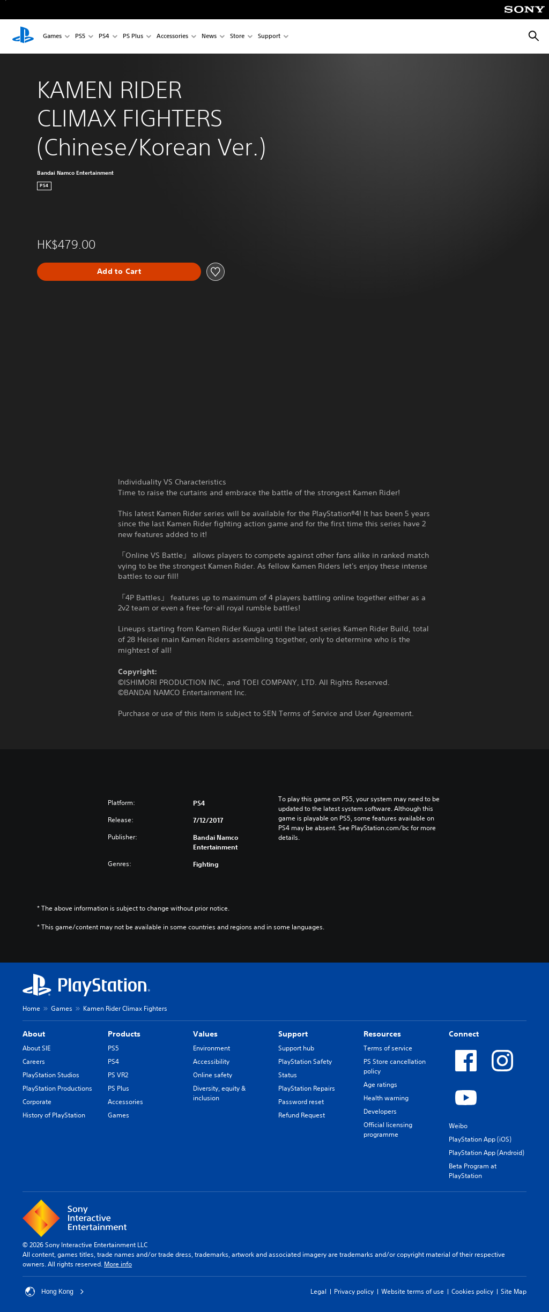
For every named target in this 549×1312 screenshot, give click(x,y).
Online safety (212, 1074)
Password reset (301, 1101)
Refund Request (301, 1115)
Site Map (513, 1291)
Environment (211, 1048)
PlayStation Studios (51, 1074)
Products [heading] (124, 1034)
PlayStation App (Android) (486, 1152)
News (209, 37)
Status (287, 1074)
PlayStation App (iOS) (480, 1139)
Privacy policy (354, 1291)
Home (31, 1008)
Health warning (386, 1097)
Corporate (37, 1101)
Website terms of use (412, 1291)
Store (237, 37)
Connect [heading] (464, 1034)
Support (269, 37)
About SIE (36, 1048)
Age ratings (380, 1084)
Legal (318, 1291)
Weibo (458, 1125)
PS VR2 (118, 1074)
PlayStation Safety (305, 1061)
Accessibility (211, 1061)
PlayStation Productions (57, 1088)
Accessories (172, 37)
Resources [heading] (382, 1034)
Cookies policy (472, 1291)
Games (52, 37)
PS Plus (133, 37)
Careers (34, 1061)
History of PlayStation (54, 1115)
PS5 (80, 37)
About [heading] (34, 1034)
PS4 (104, 37)
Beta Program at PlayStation (472, 1170)
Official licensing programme (387, 1129)
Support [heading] (293, 1034)
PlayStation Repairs (306, 1088)
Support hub (296, 1048)
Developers (380, 1111)
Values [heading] (205, 1034)
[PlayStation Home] (23, 36)
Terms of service (387, 1048)
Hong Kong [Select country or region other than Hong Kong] (55, 1291)
